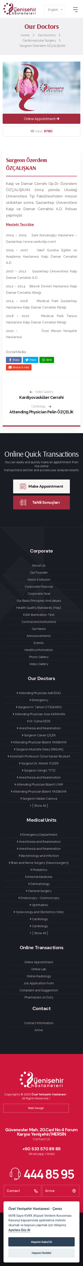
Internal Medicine (38, 877)
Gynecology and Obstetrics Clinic (39, 912)
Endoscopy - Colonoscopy (38, 898)
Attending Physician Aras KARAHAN (39, 714)
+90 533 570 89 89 (42, 1149)
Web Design (36, 1108)
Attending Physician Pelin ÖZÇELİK (41, 412)
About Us (39, 565)
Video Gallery (41, 392)
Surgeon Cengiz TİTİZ (39, 770)
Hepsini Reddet (41, 1253)
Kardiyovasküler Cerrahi (41, 397)
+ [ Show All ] (39, 805)
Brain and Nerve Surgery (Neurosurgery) (39, 863)
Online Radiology (39, 976)
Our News (39, 629)
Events (39, 643)
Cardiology (41, 406)
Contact (22, 1191)
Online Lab (38, 969)
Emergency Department (38, 834)
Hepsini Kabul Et (41, 1242)
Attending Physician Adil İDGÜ (39, 693)
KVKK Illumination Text (39, 615)
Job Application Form (39, 983)
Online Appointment (41, 118)
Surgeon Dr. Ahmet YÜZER (38, 763)
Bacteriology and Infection (39, 856)
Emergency (39, 700)
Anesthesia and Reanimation (39, 728)
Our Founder (39, 572)
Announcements (39, 636)
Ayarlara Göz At (19, 1230)
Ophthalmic (39, 905)
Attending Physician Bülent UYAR (38, 784)
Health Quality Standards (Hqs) (38, 608)
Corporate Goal (39, 593)
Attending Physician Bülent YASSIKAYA (39, 742)
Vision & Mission (38, 579)
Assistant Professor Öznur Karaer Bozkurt (39, 756)
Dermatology (38, 884)
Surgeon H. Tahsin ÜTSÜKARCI (39, 707)
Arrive (39, 1030)
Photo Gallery (38, 657)
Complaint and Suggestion (38, 990)
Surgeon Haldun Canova (38, 798)
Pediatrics (38, 870)
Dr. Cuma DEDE (39, 721)
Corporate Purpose (39, 586)
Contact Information (38, 1023)
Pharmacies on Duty (39, 997)
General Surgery (38, 891)
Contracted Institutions (39, 622)
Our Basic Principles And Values (39, 600)
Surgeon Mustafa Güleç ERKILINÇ (39, 749)
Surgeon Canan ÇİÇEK (39, 735)
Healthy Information (39, 650)
